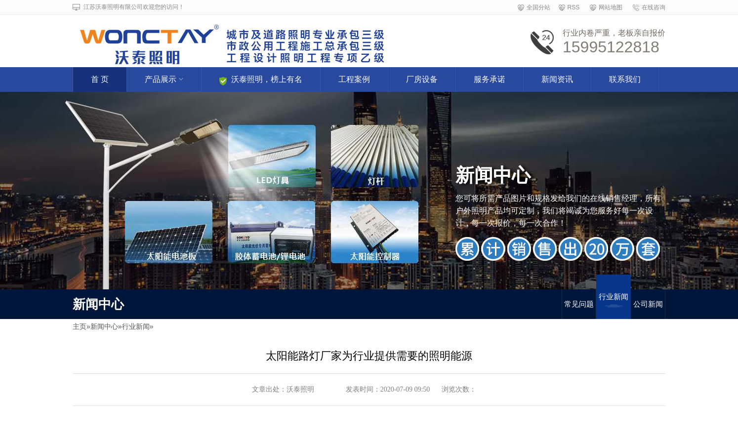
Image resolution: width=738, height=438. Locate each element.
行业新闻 (613, 299)
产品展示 (164, 79)
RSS (574, 7)
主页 (79, 326)
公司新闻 (648, 304)
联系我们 (625, 79)
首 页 (100, 79)
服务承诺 (489, 79)
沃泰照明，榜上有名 (260, 80)
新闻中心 (104, 326)
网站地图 (610, 7)
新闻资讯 (557, 79)
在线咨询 (653, 7)
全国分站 (538, 7)
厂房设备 (422, 79)
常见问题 (579, 304)
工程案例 (354, 79)
